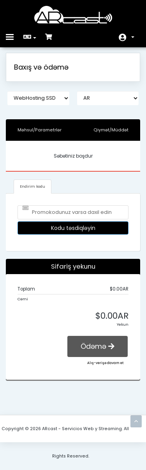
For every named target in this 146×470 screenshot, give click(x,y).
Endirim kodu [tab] (32, 186)
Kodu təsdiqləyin (73, 228)
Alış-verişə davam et (105, 363)
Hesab (132, 37)
